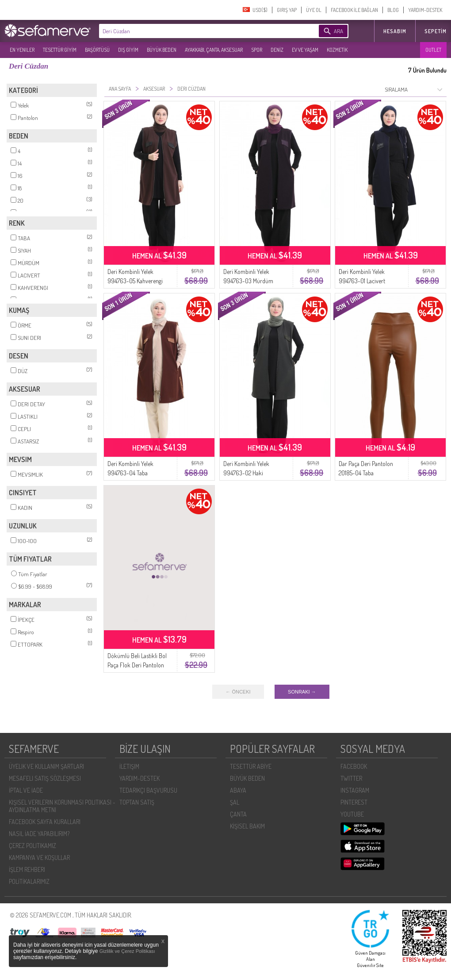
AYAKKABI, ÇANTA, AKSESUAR (214, 49)
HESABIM (394, 31)
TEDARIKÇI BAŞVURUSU (148, 790)
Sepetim (435, 31)
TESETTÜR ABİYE (250, 766)
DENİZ (277, 49)
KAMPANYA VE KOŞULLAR (39, 857)
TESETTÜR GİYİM (59, 49)
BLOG (393, 10)
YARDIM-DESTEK (425, 10)
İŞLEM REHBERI (27, 869)
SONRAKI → (302, 691)
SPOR (256, 49)
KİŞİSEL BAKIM (247, 826)
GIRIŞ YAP (287, 10)
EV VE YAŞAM (305, 49)
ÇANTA (238, 814)
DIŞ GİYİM (128, 49)
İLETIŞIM (129, 766)
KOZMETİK (337, 49)
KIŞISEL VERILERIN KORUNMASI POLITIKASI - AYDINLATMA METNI (62, 805)
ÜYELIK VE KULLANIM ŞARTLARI (46, 766)
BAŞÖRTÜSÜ (97, 49)
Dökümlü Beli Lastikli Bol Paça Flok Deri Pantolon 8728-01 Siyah (137, 665)
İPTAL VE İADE (26, 790)
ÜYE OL (313, 10)
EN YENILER (22, 49)
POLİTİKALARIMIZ (29, 881)
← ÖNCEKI (238, 691)
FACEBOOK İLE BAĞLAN (354, 10)
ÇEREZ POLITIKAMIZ (32, 845)
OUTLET (433, 49)
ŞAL (234, 802)
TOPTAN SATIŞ (136, 802)
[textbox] (195, 31)
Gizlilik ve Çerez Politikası (127, 951)
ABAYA (238, 790)
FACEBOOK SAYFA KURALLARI (44, 821)
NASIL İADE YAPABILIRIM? (39, 833)
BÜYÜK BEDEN (161, 49)
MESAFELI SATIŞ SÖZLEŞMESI (45, 778)
